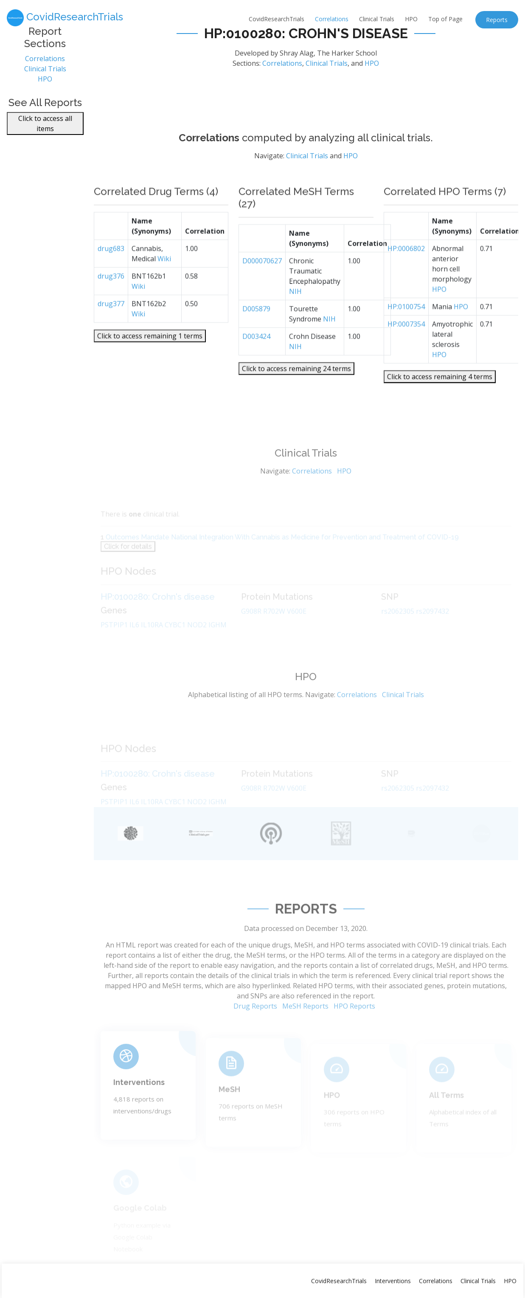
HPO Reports (354, 1029)
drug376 (111, 298)
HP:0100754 (406, 328)
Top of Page (445, 19)
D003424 (256, 358)
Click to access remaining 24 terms (296, 390)
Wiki (164, 280)
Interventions (139, 1101)
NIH (295, 313)
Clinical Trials (376, 19)
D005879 (256, 330)
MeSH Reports (305, 1029)
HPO (411, 19)
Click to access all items (45, 128)
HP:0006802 (406, 270)
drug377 (111, 325)
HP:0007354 (406, 345)
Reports (497, 20)
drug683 (111, 270)
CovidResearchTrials (276, 19)
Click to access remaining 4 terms (439, 398)
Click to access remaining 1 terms (149, 357)
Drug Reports (255, 1029)
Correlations (331, 19)
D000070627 (262, 282)
